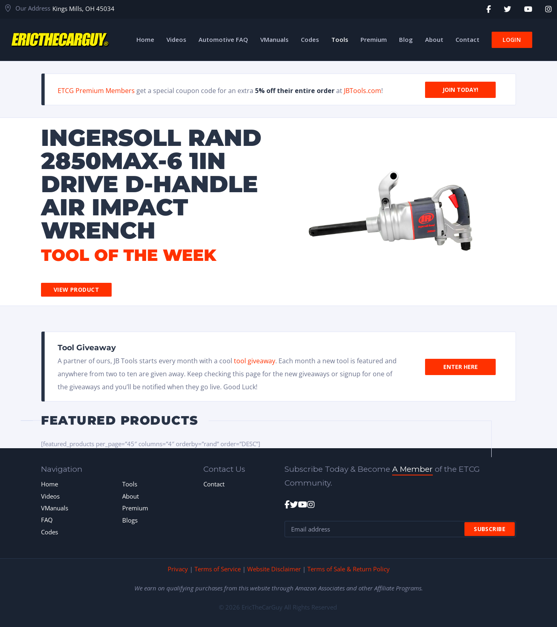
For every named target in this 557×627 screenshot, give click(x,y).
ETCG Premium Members (96, 90)
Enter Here (460, 366)
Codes (49, 532)
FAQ (47, 520)
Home (49, 484)
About (130, 496)
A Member (412, 469)
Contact (214, 484)
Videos (50, 496)
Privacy (178, 569)
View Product (76, 289)
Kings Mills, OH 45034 (83, 8)
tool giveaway (254, 360)
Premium (135, 508)
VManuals (54, 508)
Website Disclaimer (274, 569)
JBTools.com (362, 90)
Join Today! (460, 89)
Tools (129, 484)
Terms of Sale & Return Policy (348, 569)
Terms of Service (217, 569)
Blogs (130, 520)
